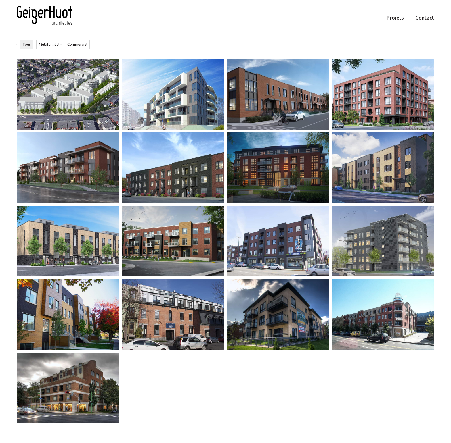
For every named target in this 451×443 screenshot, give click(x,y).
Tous (26, 44)
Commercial (77, 44)
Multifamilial (49, 44)
